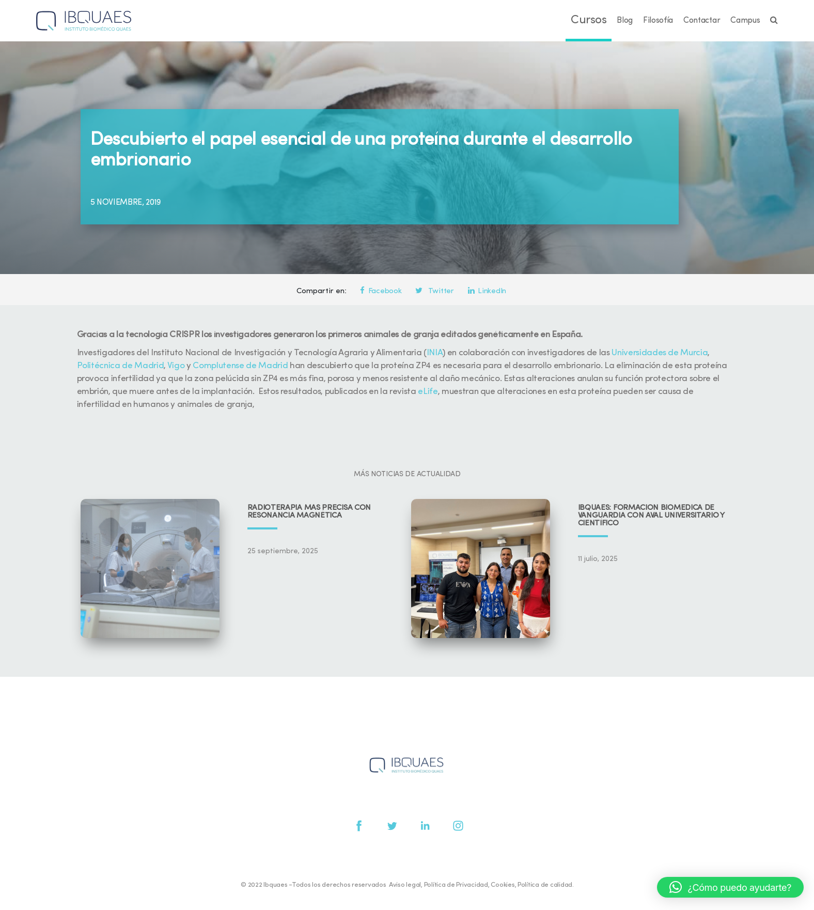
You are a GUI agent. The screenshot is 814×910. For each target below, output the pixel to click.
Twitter (434, 291)
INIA (435, 352)
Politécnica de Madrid (120, 365)
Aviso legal (405, 885)
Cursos (588, 20)
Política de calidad (545, 885)
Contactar (701, 21)
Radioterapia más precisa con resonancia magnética (309, 512)
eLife (427, 391)
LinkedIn (487, 291)
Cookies (502, 885)
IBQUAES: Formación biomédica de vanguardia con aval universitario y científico (651, 515)
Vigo (176, 365)
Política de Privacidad (456, 885)
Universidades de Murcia (660, 352)
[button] (730, 887)
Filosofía (658, 21)
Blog (625, 21)
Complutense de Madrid (240, 365)
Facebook (380, 291)
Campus (745, 21)
